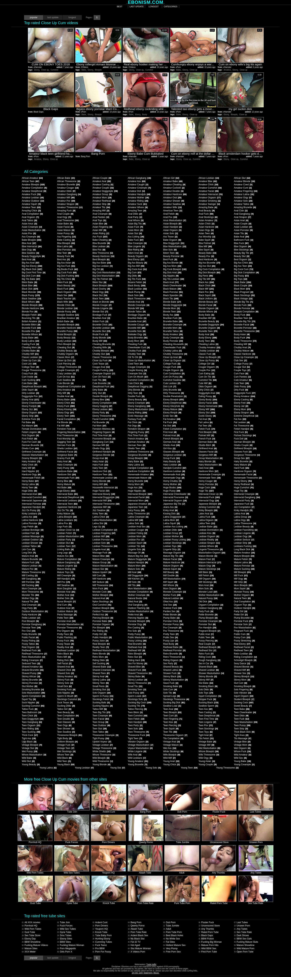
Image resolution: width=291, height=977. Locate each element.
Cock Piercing (66, 363)
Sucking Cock (243, 702)
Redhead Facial (244, 647)
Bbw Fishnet (207, 243)
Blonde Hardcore (33, 308)
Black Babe (242, 282)
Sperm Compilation (33, 696)
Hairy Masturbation (210, 464)
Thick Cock (30, 735)
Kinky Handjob (243, 510)
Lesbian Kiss (207, 533)
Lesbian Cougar (138, 530)
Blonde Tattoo (136, 311)
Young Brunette (137, 764)
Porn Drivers (100, 925)
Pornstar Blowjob (139, 621)
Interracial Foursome (175, 497)
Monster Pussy (244, 591)
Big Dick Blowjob (209, 272)
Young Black (65, 764)
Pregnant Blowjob (209, 631)
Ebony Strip (30, 416)
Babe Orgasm (172, 240)
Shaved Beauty (172, 666)
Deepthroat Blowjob (34, 386)
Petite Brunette (208, 614)
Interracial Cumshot (34, 497)
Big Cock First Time (33, 272)
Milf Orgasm (207, 578)
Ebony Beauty (137, 399)
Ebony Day (29, 938)
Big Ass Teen (243, 266)
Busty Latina (30, 341)
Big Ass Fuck (66, 266)
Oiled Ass (170, 601)
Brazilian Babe (137, 318)
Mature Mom (136, 565)
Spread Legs (171, 696)
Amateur (227, 70)
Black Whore (30, 301)
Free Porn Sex (172, 951)
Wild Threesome (102, 761)
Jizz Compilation (244, 507)
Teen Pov (206, 725)
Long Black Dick (244, 549)
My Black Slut (136, 938)
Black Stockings (244, 295)
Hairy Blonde (207, 461)
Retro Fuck (206, 653)
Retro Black (65, 653)
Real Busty (170, 644)
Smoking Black (208, 686)
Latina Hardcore (32, 520)
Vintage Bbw (242, 741)
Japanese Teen (137, 507)
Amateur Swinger (209, 204)
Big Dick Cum (31, 275)
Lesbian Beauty (243, 526)
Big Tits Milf (207, 279)
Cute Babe (29, 383)
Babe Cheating (101, 240)
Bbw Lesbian (100, 246)
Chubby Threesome (175, 354)
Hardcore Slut (66, 474)
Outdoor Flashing (138, 608)
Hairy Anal (64, 461)
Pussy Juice (100, 640)
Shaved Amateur (32, 666)
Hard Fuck (241, 468)
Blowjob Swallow (68, 315)
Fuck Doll (240, 438)
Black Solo (135, 295)
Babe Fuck (135, 240)
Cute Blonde (65, 383)
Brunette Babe (172, 321)
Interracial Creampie (246, 494)
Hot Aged (134, 945)
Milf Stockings (207, 582)
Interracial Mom (138, 500)
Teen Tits (170, 732)
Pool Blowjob (30, 621)
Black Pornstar (173, 292)
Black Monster (31, 292)
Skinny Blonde (208, 676)
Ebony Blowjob (173, 399)
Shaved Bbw (136, 666)
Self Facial (64, 663)
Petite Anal (135, 614)
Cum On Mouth (138, 376)
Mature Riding (66, 569)
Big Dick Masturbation (105, 275)
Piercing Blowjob (102, 618)
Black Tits (170, 298)
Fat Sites (169, 942)
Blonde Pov (29, 311)
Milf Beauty (170, 572)
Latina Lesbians (67, 520)
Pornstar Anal (66, 621)
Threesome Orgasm (175, 735)
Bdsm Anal (135, 253)
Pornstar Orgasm (102, 624)
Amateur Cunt (243, 187)
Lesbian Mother (173, 536)
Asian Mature (65, 230)
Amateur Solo (243, 201)
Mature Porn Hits (208, 945)
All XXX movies (31, 922)
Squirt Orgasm (243, 696)
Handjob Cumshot (174, 468)
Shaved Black (208, 666)
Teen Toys (205, 732)
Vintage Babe (207, 741)
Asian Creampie (32, 227)
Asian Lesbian (243, 227)
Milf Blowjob (242, 572)
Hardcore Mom (208, 471)
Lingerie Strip (171, 549)
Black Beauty (66, 285)
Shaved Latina (172, 670)
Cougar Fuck (172, 367)
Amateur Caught (138, 184)
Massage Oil (136, 552)
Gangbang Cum (102, 442)
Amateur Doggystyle (105, 191)
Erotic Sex (170, 416)
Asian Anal (241, 220)
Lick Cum (28, 549)
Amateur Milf (66, 197)
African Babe (66, 178)
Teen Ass (205, 709)
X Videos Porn (136, 951)
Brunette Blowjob (68, 324)
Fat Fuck (170, 422)
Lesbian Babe (208, 526)
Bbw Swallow (30, 253)
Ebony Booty (208, 399)
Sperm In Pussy (102, 696)
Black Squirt (207, 295)
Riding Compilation (245, 657)
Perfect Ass (100, 614)
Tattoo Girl (64, 709)
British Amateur (31, 321)
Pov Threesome (173, 631)
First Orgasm (30, 435)
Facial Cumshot (103, 419)
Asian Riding (100, 233)
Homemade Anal (174, 474)
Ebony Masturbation (141, 409)
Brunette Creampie (174, 324)
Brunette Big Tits (244, 321)
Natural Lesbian (173, 598)
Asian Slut (135, 233)
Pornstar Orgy (137, 624)
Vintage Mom (242, 745)
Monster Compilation (140, 591)
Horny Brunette (138, 481)
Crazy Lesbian (66, 373)
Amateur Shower (173, 201)
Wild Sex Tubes (66, 929)
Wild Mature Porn (244, 948)
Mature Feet (207, 559)
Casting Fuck (30, 344)
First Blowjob (207, 432)
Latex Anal (206, 513)
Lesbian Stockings (174, 543)
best (119, 6)
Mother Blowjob (102, 595)
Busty (144, 114)
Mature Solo (136, 569)
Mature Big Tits (173, 556)
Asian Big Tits (136, 223)
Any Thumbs (206, 929)
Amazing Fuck (66, 210)
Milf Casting (29, 575)
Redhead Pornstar (174, 650)
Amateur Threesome (70, 207)
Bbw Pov (98, 249)
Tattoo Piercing (137, 709)
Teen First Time (208, 719)
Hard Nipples (30, 471)
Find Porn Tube (208, 951)
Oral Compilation (244, 601)
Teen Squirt (170, 728)
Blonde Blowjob (32, 305)
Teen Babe (241, 709)
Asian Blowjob (172, 223)
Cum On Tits (207, 376)
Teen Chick (29, 715)
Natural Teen (242, 598)
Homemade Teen (209, 477)
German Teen (136, 445)
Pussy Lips (170, 640)
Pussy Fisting (30, 640)
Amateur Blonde (244, 181)
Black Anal (170, 282)
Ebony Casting (243, 399)
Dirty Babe (99, 389)
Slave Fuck (170, 683)
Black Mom (242, 288)
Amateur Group (102, 194)
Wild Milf (169, 758)
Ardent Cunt (99, 922)
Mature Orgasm (173, 565)
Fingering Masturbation (71, 432)
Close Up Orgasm (174, 360)
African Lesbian (209, 178)
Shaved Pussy (31, 673)
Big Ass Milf (136, 266)
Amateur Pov (66, 201)
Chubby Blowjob (102, 350)
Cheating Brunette (103, 344)
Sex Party (170, 663)
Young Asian (207, 761)
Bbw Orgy (29, 249)
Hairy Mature (242, 464)
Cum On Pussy (172, 376)
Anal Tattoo (29, 220)
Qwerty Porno (136, 925)
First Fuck (241, 432)
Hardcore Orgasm (245, 471)
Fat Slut (169, 425)
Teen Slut (99, 728)
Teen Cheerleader (245, 712)
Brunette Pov (31, 331)
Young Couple (207, 764)
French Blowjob (173, 438)
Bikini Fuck (64, 282)
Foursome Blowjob (103, 438)
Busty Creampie (173, 337)
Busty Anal (206, 334)
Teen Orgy (64, 725)
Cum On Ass (66, 376)
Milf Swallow (65, 585)
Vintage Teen (65, 748)
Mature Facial (172, 559)
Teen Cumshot (137, 715)
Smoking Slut (101, 689)
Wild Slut (28, 761)
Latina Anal (241, 513)
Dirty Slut (98, 393)
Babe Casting (66, 240)
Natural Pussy (208, 598)
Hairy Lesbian (172, 464)
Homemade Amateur (140, 474)
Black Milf (206, 288)
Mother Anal (65, 595)
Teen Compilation (68, 715)
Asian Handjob (172, 227)
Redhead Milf (136, 650)
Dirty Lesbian (30, 393)
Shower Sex (242, 673)
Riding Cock (207, 657)
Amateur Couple (102, 187)
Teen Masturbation (245, 722)
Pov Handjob (207, 627)
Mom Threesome (32, 591)
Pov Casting (136, 627)
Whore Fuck (242, 751)
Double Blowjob (102, 396)
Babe (83, 70)
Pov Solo (134, 631)
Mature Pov (29, 569)
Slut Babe (206, 683)
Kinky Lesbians (31, 513)
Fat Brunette (100, 422)
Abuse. (156, 973)
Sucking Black (208, 702)
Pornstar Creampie (210, 621)
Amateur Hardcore (174, 194)
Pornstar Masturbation (70, 624)
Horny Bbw (64, 481)
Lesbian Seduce (244, 539)
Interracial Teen (67, 503)
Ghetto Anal (171, 445)
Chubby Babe (30, 350)
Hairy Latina (136, 464)
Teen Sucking (31, 732)
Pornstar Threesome (69, 627)
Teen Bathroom (31, 712)
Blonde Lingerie (102, 308)
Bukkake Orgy (137, 334)
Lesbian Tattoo (31, 546)
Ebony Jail (241, 406)
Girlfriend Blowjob (245, 448)
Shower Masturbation (211, 673)
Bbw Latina (64, 246)
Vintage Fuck (65, 745)
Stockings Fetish (102, 699)
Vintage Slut (30, 748)
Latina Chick (100, 517)
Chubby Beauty (66, 350)
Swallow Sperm (208, 705)
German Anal (171, 442)
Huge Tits (206, 490)
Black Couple (243, 285)
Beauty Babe (207, 253)
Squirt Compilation (210, 696)
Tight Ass (29, 738)
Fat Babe (28, 422)
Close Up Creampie (246, 357)
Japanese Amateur (139, 503)
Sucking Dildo (66, 705)
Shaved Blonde (243, 666)
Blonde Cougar (101, 305)
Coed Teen (135, 363)
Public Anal (206, 634)
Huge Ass (135, 487)
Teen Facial (100, 719)
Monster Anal (66, 591)
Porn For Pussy (101, 951)
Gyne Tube (64, 932)
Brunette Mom (172, 328)
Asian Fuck (135, 227)
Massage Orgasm (174, 552)
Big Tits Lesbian (173, 279)
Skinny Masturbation (175, 679)
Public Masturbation (140, 637)
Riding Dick (65, 660)
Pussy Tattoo (30, 644)
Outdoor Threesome (104, 611)
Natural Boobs (137, 598)
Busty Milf (99, 341)
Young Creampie (244, 764)
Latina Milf (135, 520)
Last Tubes (241, 922)
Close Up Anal (172, 357)
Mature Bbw (100, 556)
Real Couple (207, 644)
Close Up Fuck (101, 360)
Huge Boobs (172, 487)
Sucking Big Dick (174, 702)
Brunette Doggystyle (211, 324)
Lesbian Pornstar (102, 539)
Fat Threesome (243, 425)
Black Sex (65, 295)
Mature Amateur (244, 552)
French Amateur (138, 438)
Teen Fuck (241, 719)
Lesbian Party (66, 539)
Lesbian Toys (172, 546)
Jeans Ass (170, 507)
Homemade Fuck (68, 477)
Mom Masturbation (139, 588)
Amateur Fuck (31, 194)
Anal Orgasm (30, 217)
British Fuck (100, 321)
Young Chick (171, 764)
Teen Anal (170, 709)
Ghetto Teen (136, 448)
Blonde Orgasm (208, 308)
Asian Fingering (102, 227)
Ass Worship (207, 236)
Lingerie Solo (136, 549)
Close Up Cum (31, 360)
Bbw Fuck (241, 243)
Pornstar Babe (102, 621)
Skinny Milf (206, 679)
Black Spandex (172, 295)
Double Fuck (136, 396)
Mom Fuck (100, 588)
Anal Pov (170, 217)
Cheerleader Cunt (139, 347)
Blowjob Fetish (31, 315)
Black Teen (100, 298)
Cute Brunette (101, 383)
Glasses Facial (208, 451)
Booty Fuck (242, 315)
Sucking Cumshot (33, 705)
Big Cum (134, 272)
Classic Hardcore (244, 354)
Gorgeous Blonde (103, 455)
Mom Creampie (31, 588)
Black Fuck (65, 288)
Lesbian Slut (65, 543)
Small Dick (64, 686)
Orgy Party (29, 608)
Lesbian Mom (136, 536)
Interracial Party (244, 500)
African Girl (171, 178)
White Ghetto (101, 751)
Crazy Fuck (29, 373)
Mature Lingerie (67, 565)
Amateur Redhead (103, 201)
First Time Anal (101, 435)
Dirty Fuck (241, 389)
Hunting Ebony (101, 938)
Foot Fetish (29, 438)
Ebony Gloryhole (173, 406)
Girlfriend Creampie (33, 451)
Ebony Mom (242, 409)
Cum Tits (99, 380)
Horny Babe (30, 481)
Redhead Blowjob (209, 647)
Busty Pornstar (173, 341)
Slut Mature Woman (139, 948)
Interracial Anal (31, 494)
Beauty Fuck (65, 256)
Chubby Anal (242, 347)
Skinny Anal (100, 676)
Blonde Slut (100, 311)
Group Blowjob (137, 458)
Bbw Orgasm (242, 246)
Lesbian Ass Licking (175, 526)
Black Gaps (206, 935)
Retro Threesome (174, 657)
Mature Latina (242, 562)
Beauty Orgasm (137, 256)
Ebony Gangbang (139, 406)
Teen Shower (65, 728)
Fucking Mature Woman (70, 945)
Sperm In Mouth (67, 696)
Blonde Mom (171, 308)
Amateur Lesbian (33, 197)
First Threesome (67, 435)
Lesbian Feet (30, 533)
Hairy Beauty (171, 461)
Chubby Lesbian (209, 350)
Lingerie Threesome (210, 549)
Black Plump (136, 292)
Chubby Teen (136, 354)
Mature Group (101, 562)
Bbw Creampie (137, 243)
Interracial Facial (138, 497)
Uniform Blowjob (67, 741)
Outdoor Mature (67, 611)
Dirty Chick (206, 389)
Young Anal (171, 761)
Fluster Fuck (206, 922)
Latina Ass (29, 517)
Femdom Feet (66, 429)
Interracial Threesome (105, 503)
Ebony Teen (66, 416)
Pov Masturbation (244, 627)
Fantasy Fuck (136, 419)
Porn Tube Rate (137, 932)
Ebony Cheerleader (33, 402)
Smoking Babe (172, 686)
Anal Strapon (242, 217)
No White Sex (171, 938)
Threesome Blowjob (69, 735)
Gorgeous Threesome (247, 455)
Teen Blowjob (172, 712)
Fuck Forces (64, 925)
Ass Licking (136, 236)
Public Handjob (102, 637)
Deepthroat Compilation (71, 386)
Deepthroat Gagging (140, 386)
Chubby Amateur (209, 347)
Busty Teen (206, 341)
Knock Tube (99, 932)
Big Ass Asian (66, 262)
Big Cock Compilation (211, 269)
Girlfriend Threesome (140, 451)
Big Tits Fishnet (102, 279)
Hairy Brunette (243, 461)
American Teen (172, 210)
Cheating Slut (66, 347)
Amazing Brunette (245, 207)
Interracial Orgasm (174, 500)
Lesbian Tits (136, 546)
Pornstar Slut (207, 624)
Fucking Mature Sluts (246, 942)
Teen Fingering (172, 719)
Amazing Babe (208, 207)
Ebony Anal (30, 399)
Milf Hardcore (101, 578)
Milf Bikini (205, 572)
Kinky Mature (65, 513)
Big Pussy (241, 275)
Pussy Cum (242, 637)
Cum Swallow (66, 380)
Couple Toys (242, 370)
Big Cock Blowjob (174, 269)
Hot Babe (64, 487)
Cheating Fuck (137, 344)
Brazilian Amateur (68, 318)
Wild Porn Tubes (31, 929)
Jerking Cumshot (209, 507)
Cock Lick (29, 363)
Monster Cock (101, 591)
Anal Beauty (207, 210)
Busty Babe (30, 337)
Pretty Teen (170, 634)
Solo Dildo (206, 689)
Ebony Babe (66, 399)
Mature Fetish (242, 559)
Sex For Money (137, 663)
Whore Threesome (103, 754)
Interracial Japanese (34, 500)
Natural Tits (30, 601)
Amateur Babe (172, 181)
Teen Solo (135, 728)
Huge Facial (100, 490)
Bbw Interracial (31, 246)
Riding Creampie (32, 660)
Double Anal (65, 396)
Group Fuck (171, 458)
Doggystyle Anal (209, 393)
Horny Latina (30, 484)
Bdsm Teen (170, 253)
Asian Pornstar (243, 230)
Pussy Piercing (208, 640)
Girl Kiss (169, 448)
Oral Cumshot (101, 604)
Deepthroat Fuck (103, 386)
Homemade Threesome (248, 477)
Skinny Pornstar (32, 683)
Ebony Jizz (29, 409)
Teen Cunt (170, 715)
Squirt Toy (29, 699)
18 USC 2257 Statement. (142, 973)
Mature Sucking (244, 569)
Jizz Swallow (100, 510)
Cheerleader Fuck (174, 347)
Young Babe (242, 761)
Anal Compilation (32, 214)
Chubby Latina (172, 350)
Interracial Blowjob (140, 494)
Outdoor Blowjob (103, 608)
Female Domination (34, 429)
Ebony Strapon (244, 412)
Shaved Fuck (137, 670)
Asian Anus (29, 223)
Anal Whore (135, 220)
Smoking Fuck (66, 689)
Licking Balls (65, 549)
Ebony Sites (64, 938)
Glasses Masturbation (35, 455)
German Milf (100, 445)
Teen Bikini (135, 712)
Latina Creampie (138, 517)
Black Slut (99, 295)
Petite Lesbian (31, 618)
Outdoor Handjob (244, 608)
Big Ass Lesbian (102, 266)
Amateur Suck (137, 204)
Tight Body (64, 738)
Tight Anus (241, 735)
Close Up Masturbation (141, 360)
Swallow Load (172, 705)
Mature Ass (65, 556)
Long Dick (29, 552)
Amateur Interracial (210, 194)
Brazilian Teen (243, 318)
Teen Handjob (137, 722)
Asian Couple (242, 223)
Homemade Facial (245, 474)
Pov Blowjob (101, 627)
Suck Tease (65, 702)
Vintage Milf (206, 745)
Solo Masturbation (33, 692)
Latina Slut (99, 523)
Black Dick (30, 288)
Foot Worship (65, 438)
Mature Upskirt (101, 572)
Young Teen (189, 767)
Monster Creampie (174, 591)
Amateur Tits (101, 207)
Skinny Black (172, 676)
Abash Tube (135, 929)
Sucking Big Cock (139, 702)
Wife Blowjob (171, 754)
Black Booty (136, 285)
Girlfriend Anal (207, 448)
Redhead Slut (207, 650)
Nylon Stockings (102, 601)
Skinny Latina (101, 679)
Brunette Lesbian (103, 328)
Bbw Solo (170, 249)
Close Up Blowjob (209, 357)
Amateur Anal (101, 181)
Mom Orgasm (172, 588)
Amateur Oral (172, 197)
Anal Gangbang (243, 214)
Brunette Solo (136, 331)
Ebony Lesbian (102, 409)
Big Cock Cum (243, 269)
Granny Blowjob (32, 458)
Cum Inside (29, 376)
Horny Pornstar (208, 484)
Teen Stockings (208, 728)
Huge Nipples (136, 490)
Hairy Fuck (100, 464)
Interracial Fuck (209, 497)
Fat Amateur (171, 419)
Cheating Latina (208, 344)
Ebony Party (100, 412)
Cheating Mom (31, 347)
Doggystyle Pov (32, 396)
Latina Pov (64, 523)
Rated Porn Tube (209, 932)
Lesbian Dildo (172, 530)
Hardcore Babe (67, 471)
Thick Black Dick (244, 732)
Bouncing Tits (30, 318)
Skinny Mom (242, 679)
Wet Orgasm (242, 748)
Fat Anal (205, 419)
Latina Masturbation (104, 520)
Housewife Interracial (105, 487)
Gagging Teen (66, 442)
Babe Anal (241, 236)
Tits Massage (242, 738)
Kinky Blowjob (208, 510)
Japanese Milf (101, 507)
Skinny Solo (65, 683)
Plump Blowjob (208, 618)
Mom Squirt (241, 588)
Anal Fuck (206, 214)
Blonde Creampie (138, 305)
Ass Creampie (31, 236)
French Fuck (207, 438)
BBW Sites (64, 942)
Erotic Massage (137, 416)
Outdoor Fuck (172, 608)
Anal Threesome (67, 220)
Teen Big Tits (101, 712)
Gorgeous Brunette (139, 455)
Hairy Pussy (65, 468)
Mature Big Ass (138, 556)
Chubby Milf (30, 354)
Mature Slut (100, 569)
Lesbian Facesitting (245, 530)
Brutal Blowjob (66, 334)
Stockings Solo (137, 699)
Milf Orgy (240, 578)
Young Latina (48, 767)
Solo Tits (169, 692)
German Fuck (66, 445)
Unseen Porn (242, 925)
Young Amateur (138, 761)
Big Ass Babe (101, 262)
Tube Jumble (171, 925)
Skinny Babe (136, 676)
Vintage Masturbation (140, 745)
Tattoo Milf (99, 709)
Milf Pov (63, 582)
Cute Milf (205, 383)
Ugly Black (29, 741)
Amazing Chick (31, 210)
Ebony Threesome (104, 416)
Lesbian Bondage (32, 530)
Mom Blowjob (243, 585)
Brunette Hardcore (68, 328)
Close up (45, 70)
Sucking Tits (136, 705)
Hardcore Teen (102, 474)
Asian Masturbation (33, 230)
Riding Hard (136, 660)
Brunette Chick (102, 324)
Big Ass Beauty (137, 262)
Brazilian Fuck (172, 318)
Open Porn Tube (243, 951)
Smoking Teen (137, 689)
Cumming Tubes (102, 942)
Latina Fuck (207, 517)
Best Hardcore (208, 259)
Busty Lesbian (66, 341)
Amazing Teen (137, 210)
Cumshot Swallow (174, 380)
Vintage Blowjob (32, 745)
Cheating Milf (242, 344)
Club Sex (240, 360)
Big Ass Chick (243, 262)
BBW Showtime (31, 942)
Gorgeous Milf (207, 455)
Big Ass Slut (207, 266)
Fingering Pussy (138, 432)
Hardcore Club (101, 471)
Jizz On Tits (65, 510)
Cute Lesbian (171, 383)
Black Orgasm (66, 292)
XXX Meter (29, 951)
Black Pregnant (243, 292)
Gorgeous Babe (67, 455)
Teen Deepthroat (209, 715)
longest (154, 6)
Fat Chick (134, 422)
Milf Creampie (66, 575)
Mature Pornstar (244, 565)
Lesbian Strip (242, 543)
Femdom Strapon (138, 429)
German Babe (207, 442)
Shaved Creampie (103, 670)
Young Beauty (31, 764)
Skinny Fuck (65, 679)
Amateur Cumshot (210, 187)
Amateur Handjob (139, 194)
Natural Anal (100, 598)
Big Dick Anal (172, 272)
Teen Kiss (170, 722)
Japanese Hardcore (69, 507)
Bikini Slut (99, 282)
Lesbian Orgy (242, 536)
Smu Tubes (64, 935)
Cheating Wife (101, 347)
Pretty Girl (99, 634)
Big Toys (240, 279)
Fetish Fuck (207, 429)
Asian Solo (170, 233)
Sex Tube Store (31, 935)
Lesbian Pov (136, 539)
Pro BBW (98, 948)
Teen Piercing (172, 725)
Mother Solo (65, 598)
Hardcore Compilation (141, 471)
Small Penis (100, 686)
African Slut (242, 178)
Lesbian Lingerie (244, 533)
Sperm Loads (137, 696)
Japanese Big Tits (174, 503)
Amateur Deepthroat (34, 191)
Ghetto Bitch (207, 445)
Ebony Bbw (100, 399)
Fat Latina (205, 422)
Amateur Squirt (31, 204)
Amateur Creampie (139, 187)
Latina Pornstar (31, 523)
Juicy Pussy (136, 510)
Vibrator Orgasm (138, 741)
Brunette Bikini (31, 324)
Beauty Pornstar (173, 256)
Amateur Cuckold (173, 187)
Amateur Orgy (243, 197)
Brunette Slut (101, 331)
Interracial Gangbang (247, 497)
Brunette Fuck (31, 328)
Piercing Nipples (138, 618)
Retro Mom (99, 657)
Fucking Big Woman (210, 942)
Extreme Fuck (31, 419)
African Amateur (32, 178)
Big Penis (206, 275)
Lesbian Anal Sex (138, 526)
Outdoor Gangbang (210, 608)
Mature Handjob (138, 562)
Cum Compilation (173, 373)
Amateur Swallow (174, 204)
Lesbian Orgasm (209, 536)
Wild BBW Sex (207, 948)
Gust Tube (28, 932)
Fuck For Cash (31, 442)
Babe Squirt (206, 240)
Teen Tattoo (100, 732)
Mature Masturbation (104, 565)
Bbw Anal (29, 243)
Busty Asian (242, 334)
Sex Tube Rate (243, 932)
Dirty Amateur (66, 389)
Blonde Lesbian (67, 308)
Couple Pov (207, 370)
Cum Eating (206, 373)
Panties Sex (171, 611)
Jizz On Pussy (31, 510)
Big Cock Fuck (66, 272)
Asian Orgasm (172, 230)
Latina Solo (135, 523)
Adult (167, 929)
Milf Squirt (170, 582)
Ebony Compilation (104, 402)
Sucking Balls (101, 702)
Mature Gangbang (68, 562)
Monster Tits (30, 595)
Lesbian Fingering (103, 533)
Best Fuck (170, 259)
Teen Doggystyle (32, 719)
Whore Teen (65, 754)
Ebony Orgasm (32, 412)
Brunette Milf (136, 328)
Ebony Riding (137, 412)
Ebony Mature (172, 409)
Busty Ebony (208, 337)
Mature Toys (65, 572)
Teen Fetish (136, 719)
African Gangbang (139, 178)
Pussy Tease (65, 644)
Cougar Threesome (33, 370)
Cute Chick (135, 383)
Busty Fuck (242, 337)
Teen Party (135, 725)
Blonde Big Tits (243, 301)
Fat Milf (63, 425)
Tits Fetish (206, 738)
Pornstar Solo (242, 624)
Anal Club (240, 210)
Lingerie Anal (100, 549)
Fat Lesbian (242, 422)
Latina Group (242, 517)
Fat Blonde (64, 422)
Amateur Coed (243, 184)
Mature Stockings (209, 569)
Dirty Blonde (136, 389)
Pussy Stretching (244, 640)
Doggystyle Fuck (244, 393)
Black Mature (172, 288)
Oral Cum (64, 604)
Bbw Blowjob (66, 243)
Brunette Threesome (246, 331)
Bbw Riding (135, 249)
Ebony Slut (207, 412)
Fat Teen (205, 425)
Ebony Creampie (138, 402)
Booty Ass (171, 315)
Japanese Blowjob (210, 503)
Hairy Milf (28, 468)
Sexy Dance (242, 663)
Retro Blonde (100, 653)
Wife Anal (134, 754)
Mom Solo (205, 588)
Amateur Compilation (34, 187)
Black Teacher (66, 298)
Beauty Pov (206, 256)
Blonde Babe (172, 301)
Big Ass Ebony (32, 266)
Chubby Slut (100, 354)
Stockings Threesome (176, 699)
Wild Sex (240, 758)
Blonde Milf (136, 308)
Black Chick (207, 285)
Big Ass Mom (172, 266)
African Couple (101, 178)
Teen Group (100, 722)
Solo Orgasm (101, 692)
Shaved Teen (100, 673)
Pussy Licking (137, 640)
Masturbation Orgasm (212, 552)
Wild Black (64, 758)
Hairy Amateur (31, 461)
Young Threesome (227, 767)
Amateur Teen (31, 207)
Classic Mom (65, 357)
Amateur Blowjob (33, 184)
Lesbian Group (172, 533)
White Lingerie (137, 751)
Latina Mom (171, 520)
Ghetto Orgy (100, 448)
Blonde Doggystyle (174, 305)
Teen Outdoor (101, 725)
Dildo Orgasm (207, 386)
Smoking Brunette (33, 689)
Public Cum (241, 634)
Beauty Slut (241, 256)
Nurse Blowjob (66, 601)
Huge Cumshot (244, 487)
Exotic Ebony (207, 416)
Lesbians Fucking (245, 546)
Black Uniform (207, 298)
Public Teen (206, 637)
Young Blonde (101, 764)
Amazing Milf (100, 210)
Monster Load (208, 591)
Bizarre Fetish (137, 282)
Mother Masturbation (211, 595)
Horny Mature (66, 484)
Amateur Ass (136, 181)
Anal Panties (100, 217)
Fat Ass (240, 419)
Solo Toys (206, 692)
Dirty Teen (135, 393)
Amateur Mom (101, 197)
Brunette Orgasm (209, 328)
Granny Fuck (65, 458)
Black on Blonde (102, 301)
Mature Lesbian (31, 565)
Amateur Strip (101, 204)
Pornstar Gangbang (33, 624)
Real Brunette (136, 644)
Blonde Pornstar (244, 308)
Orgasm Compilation (211, 604)
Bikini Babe (29, 282)
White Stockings (173, 751)
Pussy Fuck (65, 640)
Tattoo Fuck (29, 709)
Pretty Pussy (136, 634)
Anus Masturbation (174, 220)
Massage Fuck (101, 552)
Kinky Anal (170, 510)
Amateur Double (173, 191)
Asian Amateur (208, 220)
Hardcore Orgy (31, 474)
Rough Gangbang (209, 660)
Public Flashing (66, 637)
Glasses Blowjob (173, 451)
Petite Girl (241, 614)
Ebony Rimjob (172, 412)
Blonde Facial (207, 305)
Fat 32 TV (134, 942)
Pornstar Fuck (243, 621)
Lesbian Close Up (68, 530)
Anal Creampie (101, 214)
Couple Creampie (68, 370)
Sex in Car (206, 663)
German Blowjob (244, 442)
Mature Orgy (207, 565)
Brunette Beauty (209, 321)
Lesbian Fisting (137, 533)
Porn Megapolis (66, 948)
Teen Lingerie (207, 722)
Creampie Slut (137, 373)
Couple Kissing (137, 370)
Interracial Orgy (209, 500)
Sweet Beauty (243, 705)
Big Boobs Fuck (67, 269)
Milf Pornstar (30, 582)
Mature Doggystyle (139, 559)
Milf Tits (134, 585)
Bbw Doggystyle (173, 243)
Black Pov (206, 292)
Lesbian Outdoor (32, 539)
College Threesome (69, 367)
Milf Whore (170, 585)
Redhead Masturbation (105, 650)
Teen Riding (30, 728)
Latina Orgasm (208, 520)
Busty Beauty (66, 337)
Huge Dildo (29, 490)
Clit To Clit (135, 357)
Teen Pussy (242, 725)
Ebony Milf (207, 409)
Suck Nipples (30, 702)
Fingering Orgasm (103, 432)
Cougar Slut (242, 367)
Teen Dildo (241, 715)
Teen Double (65, 719)
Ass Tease (170, 236)
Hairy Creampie (67, 464)
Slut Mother (29, 686)
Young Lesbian (84, 767)
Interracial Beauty (103, 494)
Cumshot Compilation (140, 380)
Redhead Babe (172, 647)
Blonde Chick (65, 305)
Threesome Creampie (105, 735)
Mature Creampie (103, 559)
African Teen (30, 181)
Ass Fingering (66, 236)
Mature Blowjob (244, 556)
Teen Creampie (102, 715)
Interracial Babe (67, 494)
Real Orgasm (30, 647)
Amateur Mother (138, 197)
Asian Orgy (206, 230)
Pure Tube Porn (172, 932)
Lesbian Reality (208, 539)
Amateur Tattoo (243, 204)
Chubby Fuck (137, 350)
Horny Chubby (172, 481)
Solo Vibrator (242, 692)
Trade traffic (151, 964)
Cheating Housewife (175, 344)
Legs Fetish (29, 526)
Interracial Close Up (210, 494)
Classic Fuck (207, 354)
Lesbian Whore (208, 546)
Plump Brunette (243, 618)
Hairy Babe (135, 461)
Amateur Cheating (174, 184)
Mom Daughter (66, 588)
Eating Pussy (207, 396)
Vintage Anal (171, 741)
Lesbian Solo (100, 543)
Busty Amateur (173, 334)
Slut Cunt (240, 683)
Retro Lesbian (243, 653)
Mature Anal (30, 556)
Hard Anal (206, 468)
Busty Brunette (137, 337)
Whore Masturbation (34, 754)
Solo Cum (170, 689)
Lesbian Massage (32, 536)
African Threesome (68, 181)
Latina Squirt (171, 523)
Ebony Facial (208, 402)
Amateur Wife (172, 207)
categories (170, 6)
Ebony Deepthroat (174, 402)
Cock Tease (100, 363)
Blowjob (98, 70)
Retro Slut (135, 657)
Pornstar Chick (172, 621)
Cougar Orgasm (208, 367)
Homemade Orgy (173, 477)
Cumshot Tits (207, 380)
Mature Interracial (210, 562)
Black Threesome (139, 298)
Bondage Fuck (101, 315)
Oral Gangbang (137, 604)
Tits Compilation (173, 738)
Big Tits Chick (66, 279)
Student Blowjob (244, 699)
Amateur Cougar (68, 187)
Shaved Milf (242, 670)
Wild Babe (29, 758)
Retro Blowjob (137, 653)
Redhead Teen (243, 650)
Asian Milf (99, 230)
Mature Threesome (33, 572)
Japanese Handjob (33, 507)
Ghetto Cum (30, 448)
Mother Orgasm (243, 595)
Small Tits (135, 686)
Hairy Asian (100, 461)
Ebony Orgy (65, 412)
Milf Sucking (30, 585)
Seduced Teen (31, 663)
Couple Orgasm (173, 370)
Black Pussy (31, 295)
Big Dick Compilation (246, 272)
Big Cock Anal (137, 269)
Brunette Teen (208, 331)
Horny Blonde (101, 481)
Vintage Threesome (104, 748)
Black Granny (101, 288)
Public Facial (30, 637)
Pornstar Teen (31, 627)
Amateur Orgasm (209, 197)
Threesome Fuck (139, 735)
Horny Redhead (244, 484)
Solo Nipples (65, 692)
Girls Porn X (64, 951)
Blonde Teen (171, 311)
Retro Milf (64, 657)
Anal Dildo (135, 214)
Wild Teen (64, 761)
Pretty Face (64, 634)
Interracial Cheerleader (176, 494)
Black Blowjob (102, 285)
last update (137, 6)
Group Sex (241, 458)
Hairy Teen (99, 468)
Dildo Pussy (242, 386)
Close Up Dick (66, 360)
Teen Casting (207, 712)
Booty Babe (206, 315)
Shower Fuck (171, 673)
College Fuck (171, 363)
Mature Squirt (172, 569)
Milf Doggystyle (138, 575)
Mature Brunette (32, 559)
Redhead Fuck (31, 650)
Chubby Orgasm (67, 354)
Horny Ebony (243, 481)
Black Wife (64, 301)
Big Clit (97, 269)
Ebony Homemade (210, 406)
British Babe (65, 321)
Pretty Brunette (31, 634)
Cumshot (54, 70)
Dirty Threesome (173, 393)
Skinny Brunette (32, 679)
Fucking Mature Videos (35, 945)
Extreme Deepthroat (246, 416)
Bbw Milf (205, 246)
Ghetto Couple (243, 445)
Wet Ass (169, 748)
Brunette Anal (137, 321)
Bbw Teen (64, 253)
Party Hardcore (31, 614)
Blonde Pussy (66, 311)
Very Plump (170, 948)
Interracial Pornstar (34, 503)
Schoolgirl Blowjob (245, 660)
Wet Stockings (66, 751)
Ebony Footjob (31, 406)
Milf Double (170, 575)
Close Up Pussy (208, 360)
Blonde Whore (208, 311)
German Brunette (32, 445)
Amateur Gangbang (69, 194)
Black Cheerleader (174, 285)
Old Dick (205, 601)
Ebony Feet (242, 402)
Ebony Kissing (66, 409)
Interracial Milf (101, 500)
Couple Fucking (102, 370)
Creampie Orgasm (103, 373)
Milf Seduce (100, 582)
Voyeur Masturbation (140, 748)
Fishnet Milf (206, 435)
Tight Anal (205, 735)
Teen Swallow (66, 732)
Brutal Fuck (100, 334)
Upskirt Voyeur (101, 741)
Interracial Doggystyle (105, 497)
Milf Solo (134, 582)
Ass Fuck (99, 236)
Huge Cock (207, 487)
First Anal (169, 432)
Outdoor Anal (65, 608)
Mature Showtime (244, 945)
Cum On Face (101, 376)
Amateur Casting (102, 184)
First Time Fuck (137, 435)
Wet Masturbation (209, 748)
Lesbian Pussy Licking (176, 539)
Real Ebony (242, 644)
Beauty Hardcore (103, 256)
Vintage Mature (172, 745)
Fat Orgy (134, 425)
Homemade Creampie (212, 474)
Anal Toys (99, 220)
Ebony (36, 70)
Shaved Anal (65, 666)
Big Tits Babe (31, 279)
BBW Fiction (206, 938)
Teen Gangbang (32, 722)
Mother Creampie (138, 595)
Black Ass (206, 282)
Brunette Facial (244, 324)
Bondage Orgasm (138, 315)
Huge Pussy (171, 490)
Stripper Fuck (207, 699)
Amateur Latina (244, 194)
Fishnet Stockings (245, 435)
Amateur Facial (208, 191)
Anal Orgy (64, 217)
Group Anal (100, 458)
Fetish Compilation (174, 429)
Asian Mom (135, 230)
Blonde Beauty (208, 301)
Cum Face (241, 373)
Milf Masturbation (174, 578)
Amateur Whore (138, 207)
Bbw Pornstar (66, 249)
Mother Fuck (171, 595)
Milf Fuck (240, 575)
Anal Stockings (208, 217)
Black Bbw (29, 285)
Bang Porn (134, 922)
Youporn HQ (100, 929)
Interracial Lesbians (69, 500)
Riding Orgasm (172, 660)
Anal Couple (65, 214)
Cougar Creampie (139, 367)
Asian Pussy (65, 233)
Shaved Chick (66, 670)
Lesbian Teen (66, 546)
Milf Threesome (102, 585)
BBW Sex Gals (243, 938)
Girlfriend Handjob (103, 451)
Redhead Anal (137, 647)
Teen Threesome (138, 732)
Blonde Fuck (242, 305)
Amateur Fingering (245, 191)
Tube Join (63, 922)
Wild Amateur (242, 754)
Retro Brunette (172, 653)
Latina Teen (207, 523)
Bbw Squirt (206, 249)
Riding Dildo (100, 660)
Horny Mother (172, 484)
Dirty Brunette (172, 389)
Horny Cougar (207, 481)
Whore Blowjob (208, 751)
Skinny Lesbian (137, 679)
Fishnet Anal (171, 435)
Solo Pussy (136, 692)
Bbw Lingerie (136, 246)
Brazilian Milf (207, 318)
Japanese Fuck (243, 503)
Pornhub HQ (29, 925)
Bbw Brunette (101, 243)
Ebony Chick (66, 402)
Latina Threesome (245, 523)
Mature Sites (29, 948)
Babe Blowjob (31, 240)
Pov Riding (99, 631)
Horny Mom (135, 484)
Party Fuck (206, 611)
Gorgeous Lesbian (174, 455)
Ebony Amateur (244, 396)
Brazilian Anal (101, 318)
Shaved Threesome (139, 673)
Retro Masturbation (33, 657)
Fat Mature (29, 425)
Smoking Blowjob (244, 686)
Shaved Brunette (32, 670)
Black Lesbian (137, 288)
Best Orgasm (242, 259)
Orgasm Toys (242, 604)
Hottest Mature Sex (174, 945)
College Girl (206, 363)
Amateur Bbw (208, 181)
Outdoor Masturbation (35, 611)
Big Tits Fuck (136, 279)
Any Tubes (240, 929)
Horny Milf (99, 484)
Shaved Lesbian (209, 670)
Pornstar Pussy (173, 624)
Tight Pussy (100, 738)
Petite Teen (65, 618)
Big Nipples (170, 275)
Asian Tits (240, 233)
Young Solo (153, 767)
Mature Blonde (208, 556)
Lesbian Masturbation (70, 536)
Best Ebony (136, 259)
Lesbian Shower (32, 543)
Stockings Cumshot (68, 699)
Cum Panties (242, 376)
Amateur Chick (208, 184)
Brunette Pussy (67, 331)
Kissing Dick (171, 513)
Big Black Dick (32, 269)
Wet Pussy (29, 751)
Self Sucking (100, 663)
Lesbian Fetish (66, 533)
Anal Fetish (170, 214)
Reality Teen (100, 647)
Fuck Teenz (99, 945)
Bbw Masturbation (174, 246)
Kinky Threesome (138, 513)
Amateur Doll (136, 191)
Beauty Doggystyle (33, 256)
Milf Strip (240, 582)
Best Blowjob (100, 259)
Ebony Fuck (66, 406)
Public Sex (170, 637)
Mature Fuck (30, 562)
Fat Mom (99, 425)
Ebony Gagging (102, 406)
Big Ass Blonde (172, 262)
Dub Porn (169, 922)
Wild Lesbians (137, 758)
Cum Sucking (31, 380)
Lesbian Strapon (209, 543)
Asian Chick (206, 223)
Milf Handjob (65, 578)
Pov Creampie (172, 627)
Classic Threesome (104, 357)
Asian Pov (29, 233)
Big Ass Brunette (209, 262)
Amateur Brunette (68, 184)
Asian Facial (65, 227)
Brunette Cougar (138, 324)
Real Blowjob (100, 644)
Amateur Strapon (67, 204)
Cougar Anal (101, 367)
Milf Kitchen (135, 578)
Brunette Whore (31, 334)
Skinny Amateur (67, 676)
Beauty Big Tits (243, 253)
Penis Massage (66, 614)
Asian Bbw (99, 223)
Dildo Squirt (29, 389)
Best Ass (63, 259)
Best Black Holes (173, 935)
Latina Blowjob (67, 517)
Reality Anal (65, 647)
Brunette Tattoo (172, 331)
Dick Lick (169, 386)
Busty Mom (136, 341)
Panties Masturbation (140, 611)
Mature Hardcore (173, 562)
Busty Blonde (101, 337)
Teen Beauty (65, 712)
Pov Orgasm (65, 631)
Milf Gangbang (31, 578)
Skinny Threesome (139, 683)
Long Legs (64, 552)
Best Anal (28, 259)
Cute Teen (241, 383)
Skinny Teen (100, 683)
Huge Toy (240, 490)
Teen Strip (241, 728)
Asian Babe (64, 223)
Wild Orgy (205, 758)
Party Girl (240, 611)
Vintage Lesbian (102, 745)
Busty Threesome (245, 341)
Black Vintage (243, 298)
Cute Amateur (242, 380)
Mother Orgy (30, 598)
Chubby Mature (243, 350)
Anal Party (135, 217)
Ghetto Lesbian (67, 448)
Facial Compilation (68, 419)
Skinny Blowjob (244, 676)
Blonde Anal (136, 301)
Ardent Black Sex (138, 935)
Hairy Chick (29, 464)
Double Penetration (174, 396)
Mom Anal (206, 585)
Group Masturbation (210, 458)
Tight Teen (135, 738)
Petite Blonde (171, 614)
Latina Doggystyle (174, 517)
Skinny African (31, 676)
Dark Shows (241, 935)
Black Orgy (100, 292)
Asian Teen (206, 233)
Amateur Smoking (209, 201)
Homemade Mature (139, 477)
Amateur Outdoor (33, 201)
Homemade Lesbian (104, 477)
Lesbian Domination (210, 530)
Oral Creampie (31, 604)
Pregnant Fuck (243, 631)
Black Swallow (31, 298)
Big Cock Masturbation (106, 272)
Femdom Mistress (103, 429)
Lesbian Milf (100, 536)
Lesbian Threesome (104, 546)
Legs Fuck (64, 526)
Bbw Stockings (243, 249)
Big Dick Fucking (68, 275)
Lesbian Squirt (137, 543)
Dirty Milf (63, 393)
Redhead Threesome (34, 653)
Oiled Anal (135, 601)
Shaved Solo (65, 673)
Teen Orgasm (31, 725)
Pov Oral (28, 631)
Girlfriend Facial (67, 451)
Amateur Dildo (66, 191)
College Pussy (243, 363)
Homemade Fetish (33, 477)
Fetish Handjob (243, 429)
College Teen (30, 367)
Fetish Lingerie (31, 432)
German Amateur (138, 442)
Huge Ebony (66, 490)
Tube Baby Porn (102, 935)
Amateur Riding (138, 201)
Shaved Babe (101, 666)
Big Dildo (134, 275)
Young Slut (117, 767)
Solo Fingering (243, 689)
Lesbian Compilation (104, 530)
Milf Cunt (98, 575)
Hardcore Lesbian (174, 471)
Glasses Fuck (242, 451)
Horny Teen (29, 487)
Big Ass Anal (30, 262)
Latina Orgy (241, 520)
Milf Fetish (206, 575)
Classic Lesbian (31, 357)
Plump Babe (171, 618)
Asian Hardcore (208, 227)
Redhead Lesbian (68, 650)
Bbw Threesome (102, 253)
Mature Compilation (69, 559)
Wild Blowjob (100, 758)
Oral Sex (170, 604)
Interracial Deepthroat (70, 497)
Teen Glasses (66, 722)
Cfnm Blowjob (66, 344)
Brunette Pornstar (245, 328)
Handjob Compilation (140, 468)
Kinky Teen (99, 513)
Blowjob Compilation (246, 311)
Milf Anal (134, 572)
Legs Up (98, 526)
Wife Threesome (209, 754)
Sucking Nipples (102, 705)
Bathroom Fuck (243, 240)
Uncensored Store (209, 925)
